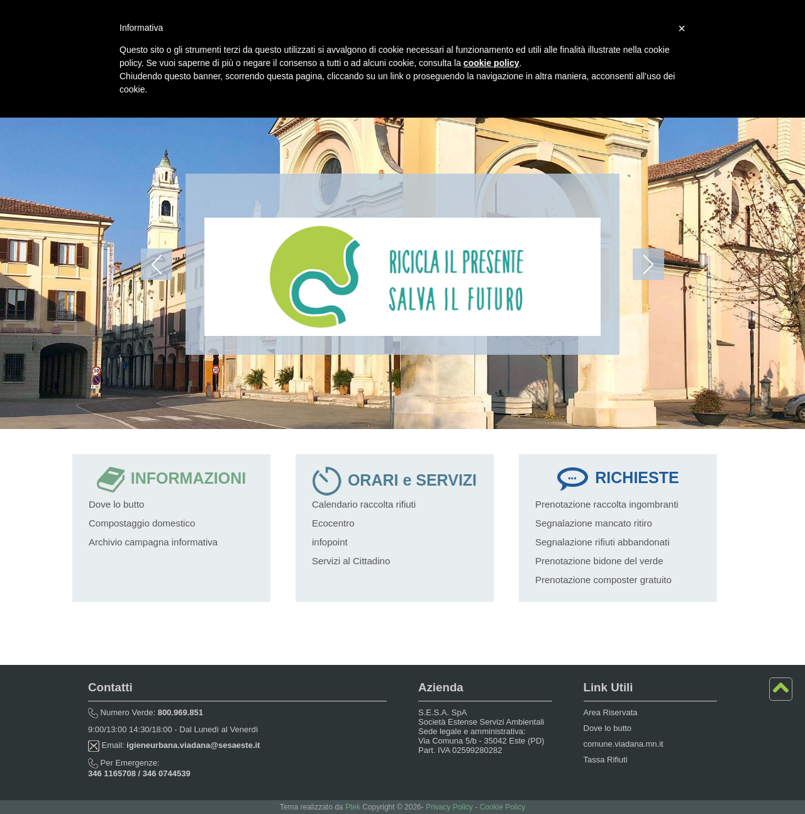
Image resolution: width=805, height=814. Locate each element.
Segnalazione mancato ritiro (593, 523)
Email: (174, 745)
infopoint (330, 542)
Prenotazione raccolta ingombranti (607, 504)
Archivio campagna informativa (153, 542)
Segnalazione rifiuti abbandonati (602, 542)
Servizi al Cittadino (351, 560)
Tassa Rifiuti (606, 759)
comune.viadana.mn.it (623, 744)
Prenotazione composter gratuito (603, 579)
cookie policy (491, 63)
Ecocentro (333, 523)
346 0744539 (167, 773)
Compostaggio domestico (142, 523)
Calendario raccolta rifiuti (364, 504)
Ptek (352, 807)
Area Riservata (611, 712)
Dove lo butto (116, 504)
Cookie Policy (502, 807)
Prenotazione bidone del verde (599, 560)
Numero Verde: (145, 712)
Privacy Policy (449, 807)
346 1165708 (112, 773)
